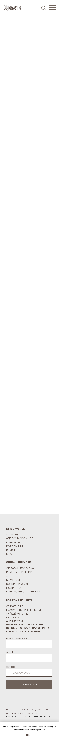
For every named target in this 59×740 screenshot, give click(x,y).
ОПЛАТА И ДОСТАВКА (20, 568)
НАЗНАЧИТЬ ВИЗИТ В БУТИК (24, 610)
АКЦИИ (11, 575)
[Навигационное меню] (52, 7)
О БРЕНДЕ (12, 534)
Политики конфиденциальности (28, 716)
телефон (11, 666)
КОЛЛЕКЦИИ (14, 546)
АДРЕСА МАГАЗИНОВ (19, 538)
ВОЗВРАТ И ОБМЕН (18, 583)
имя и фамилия (16, 638)
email (9, 652)
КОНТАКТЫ (13, 542)
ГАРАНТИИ (13, 579)
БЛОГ (9, 554)
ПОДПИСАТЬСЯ (29, 684)
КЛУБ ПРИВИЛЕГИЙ (19, 572)
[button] (43, 7)
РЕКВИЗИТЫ (14, 550)
